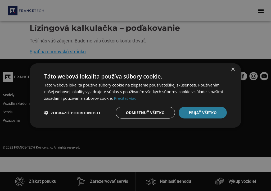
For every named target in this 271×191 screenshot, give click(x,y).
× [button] (233, 69)
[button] (72, 112)
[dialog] (135, 95)
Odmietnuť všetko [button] (144, 112)
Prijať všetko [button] (202, 112)
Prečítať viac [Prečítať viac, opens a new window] (125, 98)
